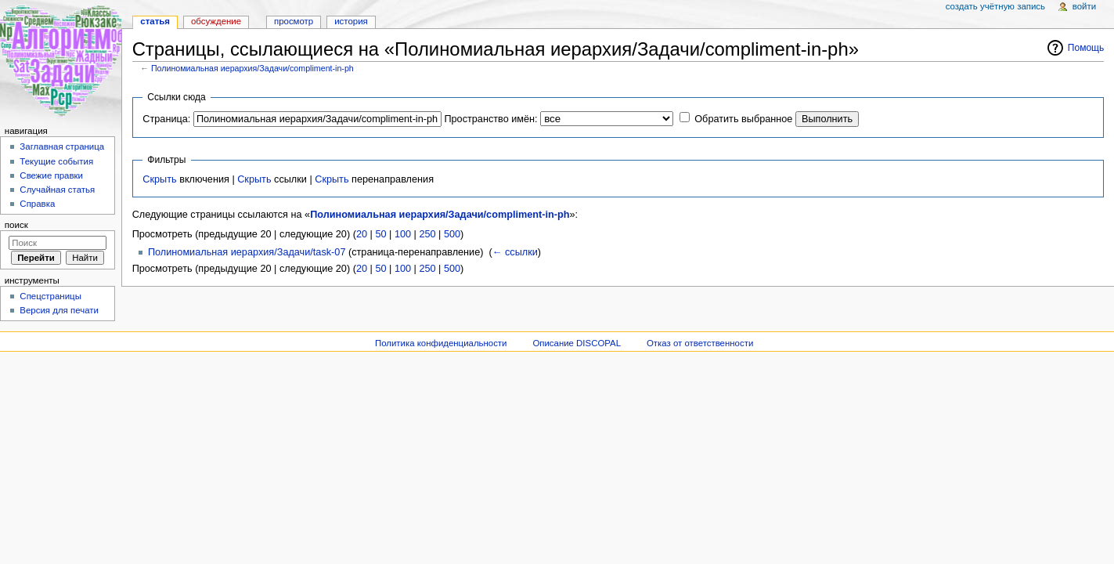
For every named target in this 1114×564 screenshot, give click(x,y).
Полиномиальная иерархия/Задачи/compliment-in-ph (252, 68)
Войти (1084, 6)
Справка (37, 203)
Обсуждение (216, 21)
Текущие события (56, 161)
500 (452, 234)
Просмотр (293, 21)
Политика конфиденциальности (441, 343)
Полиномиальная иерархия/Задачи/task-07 (247, 252)
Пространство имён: (490, 119)
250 (427, 234)
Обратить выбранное (743, 119)
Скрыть (159, 179)
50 (380, 234)
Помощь (1086, 47)
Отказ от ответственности (700, 343)
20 (361, 234)
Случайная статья (57, 189)
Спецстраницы (50, 296)
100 (403, 234)
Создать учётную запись (995, 6)
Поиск (16, 225)
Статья (155, 21)
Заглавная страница (62, 146)
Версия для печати (59, 310)
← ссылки (515, 252)
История (351, 21)
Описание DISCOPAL (576, 343)
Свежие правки (51, 175)
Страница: (166, 119)
